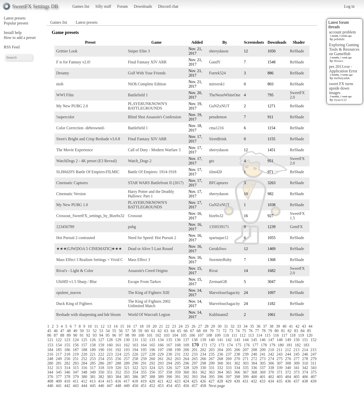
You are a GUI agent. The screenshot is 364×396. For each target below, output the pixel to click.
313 (59, 368)
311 (313, 363)
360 (186, 372)
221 (93, 354)
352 (118, 372)
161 (118, 345)
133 (152, 340)
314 (67, 368)
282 (67, 363)
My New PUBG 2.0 (72, 106)
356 (152, 372)
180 (281, 345)
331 (212, 368)
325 (161, 368)
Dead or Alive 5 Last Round (150, 249)
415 (109, 381)
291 (144, 363)
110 (226, 335)
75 (244, 331)
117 (284, 335)
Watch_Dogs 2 (139, 161)
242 (271, 354)
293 (161, 363)
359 (178, 372)
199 (178, 350)
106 (192, 335)
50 (82, 331)
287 (110, 363)
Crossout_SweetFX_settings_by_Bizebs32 (90, 216)
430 (237, 381)
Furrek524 (217, 73)
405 (297, 377)
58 (134, 331)
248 (50, 359)
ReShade (297, 51)
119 (301, 335)
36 (258, 326)
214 (305, 350)
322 (135, 368)
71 (218, 331)
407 (314, 377)
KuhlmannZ (218, 314)
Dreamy (62, 73)
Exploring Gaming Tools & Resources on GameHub (344, 49)
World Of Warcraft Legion (149, 314)
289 (127, 363)
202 (203, 350)
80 (277, 331)
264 (186, 359)
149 (288, 340)
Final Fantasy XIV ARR (147, 62)
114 (259, 335)
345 (59, 372)
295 (178, 363)
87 (56, 335)
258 (135, 359)
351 (110, 372)
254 (101, 359)
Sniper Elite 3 (139, 51)
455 (178, 386)
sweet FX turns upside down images (341, 88)
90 (75, 335)
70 (212, 331)
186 (67, 350)
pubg (132, 227)
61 (153, 331)
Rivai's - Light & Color (74, 270)
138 (195, 340)
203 (212, 350)
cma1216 (216, 128)
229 (161, 354)
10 (90, 326)
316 (84, 368)
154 (59, 345)
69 (205, 331)
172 (213, 345)
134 (161, 340)
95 (108, 335)
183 (306, 345)
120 (309, 335)
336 (254, 368)
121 (50, 340)
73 (231, 331)
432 (254, 381)
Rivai (213, 270)
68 (199, 331)
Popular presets (16, 23)
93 (95, 335)
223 (110, 354)
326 (169, 368)
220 (84, 354)
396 (220, 377)
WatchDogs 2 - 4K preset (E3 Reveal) (86, 161)
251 (76, 359)
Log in (349, 6)
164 (144, 345)
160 (110, 345)
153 (50, 345)
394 (203, 377)
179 (272, 345)
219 (76, 354)
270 (237, 359)
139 (203, 340)
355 (144, 372)
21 (161, 326)
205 (229, 350)
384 (118, 377)
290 (135, 363)
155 (67, 345)
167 (169, 345)
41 (291, 326)
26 (193, 326)
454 (169, 386)
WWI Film (65, 95)
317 (93, 368)
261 (161, 359)
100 (141, 335)
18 (141, 326)
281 (59, 363)
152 (314, 340)
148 (280, 340)
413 (92, 381)
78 (264, 331)
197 (161, 350)
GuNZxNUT (219, 106)
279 (314, 359)
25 (187, 326)
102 (158, 335)
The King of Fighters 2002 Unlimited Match (149, 303)
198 (169, 350)
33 (239, 326)
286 (101, 363)
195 (144, 350)
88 (62, 335)
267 (212, 359)
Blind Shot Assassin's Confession (154, 117)
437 (296, 381)
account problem (342, 32)
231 (178, 354)
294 (169, 363)
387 (144, 377)
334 (237, 368)
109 (218, 335)
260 (152, 359)
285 (93, 363)
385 (127, 377)
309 (297, 363)
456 (186, 386)
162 (127, 345)
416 (118, 381)
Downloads (143, 6)
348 (84, 372)
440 (50, 386)
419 (143, 381)
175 (238, 345)
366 (237, 372)
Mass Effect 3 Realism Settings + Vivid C (89, 260)
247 (314, 354)
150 (297, 340)
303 (246, 363)
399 (246, 377)
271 (246, 359)
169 (186, 345)
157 (84, 345)
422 (169, 381)
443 (76, 386)
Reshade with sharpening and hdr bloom (88, 314)
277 (297, 359)
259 (144, 359)
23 (174, 326)
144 (246, 340)
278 (305, 359)
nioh (59, 84)
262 (169, 359)
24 (180, 326)
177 (255, 345)
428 (220, 381)
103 (167, 335)
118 (293, 335)
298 (203, 363)
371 (280, 372)
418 (135, 381)
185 (59, 350)
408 (50, 381)
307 (280, 363)
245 (297, 354)
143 (237, 340)
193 (127, 350)
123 (67, 340)
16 (128, 326)
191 (110, 350)
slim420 (215, 172)
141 (220, 340)
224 (118, 354)
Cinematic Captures (72, 183)
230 (169, 354)
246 (305, 354)
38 (271, 326)
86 (49, 335)
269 (229, 359)
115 (267, 335)
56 (121, 331)
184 (50, 350)
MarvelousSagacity (224, 292)
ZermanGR (218, 281)
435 (279, 381)
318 (101, 368)
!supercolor (65, 117)
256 (118, 359)
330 (203, 368)
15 (122, 326)
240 (254, 354)
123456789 (65, 227)
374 (305, 372)
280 (50, 363)
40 (284, 326)
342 (305, 368)
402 (271, 377)
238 (237, 354)
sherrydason (218, 51)
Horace (338, 61)
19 (148, 326)
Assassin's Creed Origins (148, 270)
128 (110, 340)
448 (118, 386)
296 (186, 363)
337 (263, 368)
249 (59, 359)
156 (76, 345)
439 (313, 381)
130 (127, 340)
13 (109, 326)
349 (93, 372)
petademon (218, 117)
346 (67, 372)
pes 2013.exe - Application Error (343, 68)
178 (264, 345)
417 (126, 381)
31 (226, 326)
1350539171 (219, 227)
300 (220, 363)
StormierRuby (220, 260)
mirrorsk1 (217, 84)
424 (186, 381)
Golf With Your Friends (147, 73)
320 (118, 368)
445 (93, 386)
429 (228, 381)
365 (229, 372)
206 (237, 350)
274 (271, 359)
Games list (80, 6)
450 (135, 386)
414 (101, 381)
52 (95, 331)
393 (195, 377)
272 (254, 359)
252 (84, 359)
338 (271, 368)
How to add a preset (20, 37)
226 (135, 354)
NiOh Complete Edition (147, 84)
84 (303, 331)
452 (152, 386)
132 (144, 340)
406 (305, 377)
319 (110, 368)
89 (69, 335)
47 (62, 331)
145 (254, 340)
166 (161, 345)
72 (225, 331)
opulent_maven (68, 292)
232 (186, 354)
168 (178, 345)
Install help (13, 32)
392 (186, 377)
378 (67, 377)
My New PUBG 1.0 (72, 205)
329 (195, 368)
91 (82, 335)
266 (203, 359)
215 (313, 350)
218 (67, 354)
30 (219, 326)
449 (127, 386)
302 (237, 363)
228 (152, 354)
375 (314, 372)
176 (247, 345)
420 (152, 381)
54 (108, 331)
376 (50, 377)
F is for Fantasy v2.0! (73, 62)
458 (203, 386)
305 (263, 363)
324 (152, 368)
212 (288, 350)
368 (254, 372)
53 (101, 331)
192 (118, 350)
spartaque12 (218, 238)
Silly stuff (103, 6)
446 (101, 386)
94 (101, 335)
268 (220, 359)
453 (161, 386)
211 (279, 350)
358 (169, 372)
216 (50, 354)
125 (84, 340)
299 (212, 363)
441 (59, 386)
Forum (122, 6)
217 (59, 354)
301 (229, 363)
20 (154, 326)
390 (169, 377)
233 (195, 354)
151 (305, 340)
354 (135, 372)
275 (280, 359)
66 (186, 331)
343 (314, 368)
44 (310, 326)
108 (209, 335)
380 (84, 377)
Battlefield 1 (138, 95)
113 (251, 335)
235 (212, 354)
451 (144, 386)
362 (203, 372)
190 (101, 350)
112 (242, 335)
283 (76, 363)
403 (280, 377)
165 (152, 345)
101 (150, 335)
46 (56, 331)
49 (75, 331)
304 (254, 363)
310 (305, 363)
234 (203, 354)
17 (135, 326)
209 (263, 350)
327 (178, 368)
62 (160, 331)
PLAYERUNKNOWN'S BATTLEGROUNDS (147, 106)
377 (59, 377)
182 (298, 345)
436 (288, 381)
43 (304, 326)
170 (195, 344)
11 (96, 326)
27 (200, 326)
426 (203, 381)
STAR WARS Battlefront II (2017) (155, 183)
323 (144, 368)
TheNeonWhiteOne (224, 95)
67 (192, 331)
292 (152, 363)
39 (278, 326)
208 (254, 350)
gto (211, 161)
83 (296, 331)
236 (220, 354)
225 (127, 354)
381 (93, 377)
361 (195, 372)
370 (271, 372)
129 (118, 340)
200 (186, 350)
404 (288, 377)
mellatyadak (342, 78)
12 (102, 326)
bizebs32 (216, 216)
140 (212, 340)
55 (114, 331)
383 (110, 377)
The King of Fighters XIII (148, 292)
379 (76, 377)
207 (246, 350)
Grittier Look (66, 51)
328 (186, 368)
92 (88, 335)
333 (229, 368)
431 (245, 381)
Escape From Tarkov (144, 281)
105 (184, 335)
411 (75, 381)
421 (160, 381)
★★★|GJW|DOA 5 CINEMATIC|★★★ (89, 249)
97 (121, 335)
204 (220, 350)
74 (238, 331)
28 (206, 326)
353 (127, 372)
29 (213, 326)
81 (283, 331)
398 (237, 377)
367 (246, 372)
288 (118, 363)
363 (212, 372)
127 (101, 340)
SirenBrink (218, 139)
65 (179, 331)
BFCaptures (218, 183)
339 (280, 368)
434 (271, 381)
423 (177, 381)
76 (251, 331)
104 (175, 335)
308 (288, 363)
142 (229, 340)
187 (76, 350)
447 (110, 386)
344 (50, 372)
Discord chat (168, 6)
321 (127, 368)
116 (276, 335)
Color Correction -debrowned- (80, 128)
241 (263, 354)
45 (49, 331)
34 (245, 326)
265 (195, 359)
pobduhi (339, 39)
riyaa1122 (340, 100)
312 (50, 368)
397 (229, 377)
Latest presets (15, 18)
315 (76, 368)
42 (297, 326)
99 (134, 335)
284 (84, 363)
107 (201, 335)
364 (220, 372)
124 (76, 340)
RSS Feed (12, 47)
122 (59, 340)
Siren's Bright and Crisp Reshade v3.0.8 (88, 139)
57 (127, 331)
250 (67, 359)
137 (186, 340)
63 (166, 331)
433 (262, 381)
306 (271, 363)
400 (254, 377)
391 (178, 377)
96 (114, 335)
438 (305, 381)
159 (101, 345)
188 (84, 350)
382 (101, 377)
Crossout (135, 216)
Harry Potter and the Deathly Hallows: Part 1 (151, 193)
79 (270, 331)
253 (93, 359)
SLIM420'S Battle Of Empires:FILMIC (87, 172)
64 (173, 331)
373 (297, 372)
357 (161, 372)
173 (221, 345)
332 (220, 368)
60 (147, 331)
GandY (215, 62)
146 (263, 340)
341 (297, 368)
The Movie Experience (74, 150)
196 (152, 350)
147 (271, 340)
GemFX (296, 227)
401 (263, 377)
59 (140, 331)
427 (211, 381)
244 (288, 354)
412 (84, 381)
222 (101, 354)
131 (135, 340)
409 (59, 381)
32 (232, 326)
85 (309, 331)
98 (127, 335)
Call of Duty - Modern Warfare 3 (154, 150)
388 (152, 377)
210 (271, 350)
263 (178, 359)
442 (67, 386)
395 (212, 377)
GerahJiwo (217, 249)
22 (167, 326)
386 (135, 377)
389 (161, 377)
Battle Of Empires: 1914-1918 (152, 172)
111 (234, 335)
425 (194, 381)
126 (93, 340)
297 (195, 363)
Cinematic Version (71, 194)
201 (195, 350)
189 (93, 350)
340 (288, 368)
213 (296, 350)
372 (288, 372)
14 (115, 326)
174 (230, 345)
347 (76, 372)
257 (127, 359)
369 (263, 372)
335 (246, 368)
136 (178, 340)
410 (67, 381)
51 (88, 331)
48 (69, 331)
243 (280, 354)
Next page (217, 386)
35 (252, 326)
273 (263, 359)
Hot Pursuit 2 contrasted (75, 238)
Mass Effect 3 (139, 260)
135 (169, 340)
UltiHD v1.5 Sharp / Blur (76, 281)
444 (84, 386)
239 (246, 354)
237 (229, 354)
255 (110, 359)
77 (257, 331)
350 (101, 372)
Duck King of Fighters (74, 303)
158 (93, 345)
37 (265, 326)
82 (290, 331)
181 (289, 345)
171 (204, 345)
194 (135, 350)
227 (144, 354)
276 (288, 359)
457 (195, 386)
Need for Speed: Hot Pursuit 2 (152, 238)
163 (135, 345)
